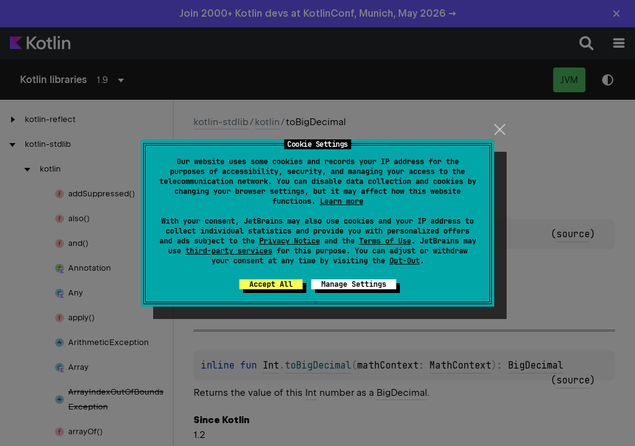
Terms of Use (385, 241)
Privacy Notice (289, 241)
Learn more (341, 201)
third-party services (228, 251)
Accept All (271, 284)
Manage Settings (353, 284)
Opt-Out (404, 261)
